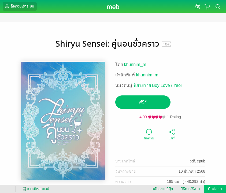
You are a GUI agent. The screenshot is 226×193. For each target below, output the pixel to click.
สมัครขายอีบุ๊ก (162, 189)
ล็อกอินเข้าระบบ (19, 6)
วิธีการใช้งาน (190, 189)
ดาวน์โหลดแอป (35, 189)
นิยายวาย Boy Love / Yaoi (158, 85)
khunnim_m (135, 64)
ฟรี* (143, 102)
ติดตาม (149, 134)
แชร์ (172, 134)
